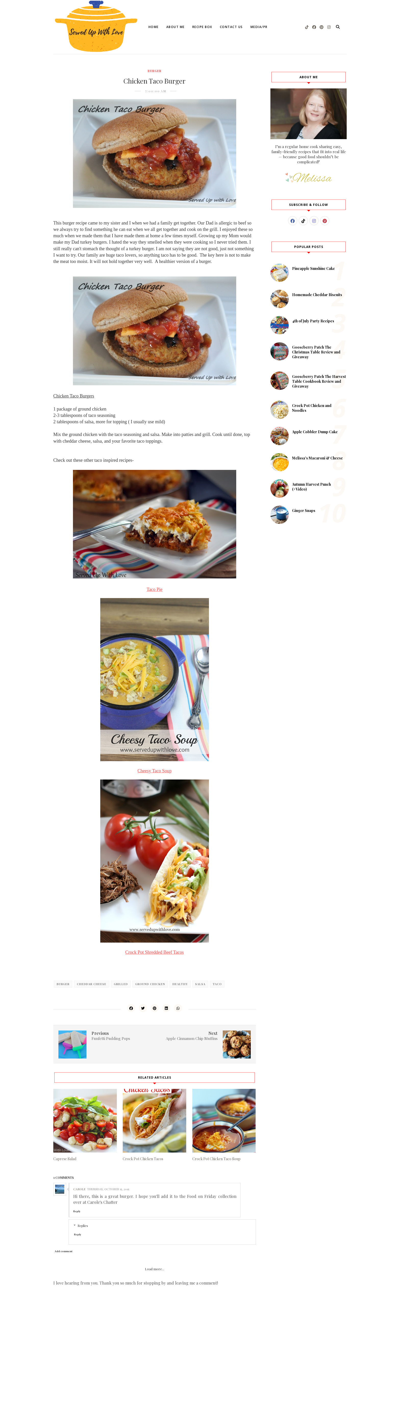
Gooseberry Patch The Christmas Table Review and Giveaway (316, 352)
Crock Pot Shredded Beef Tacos (154, 952)
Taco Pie (154, 589)
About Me (175, 27)
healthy (180, 984)
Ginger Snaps (303, 510)
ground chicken (150, 984)
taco (217, 984)
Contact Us (231, 27)
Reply (76, 1211)
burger (154, 71)
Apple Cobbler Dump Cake (315, 431)
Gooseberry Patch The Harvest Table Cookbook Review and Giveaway (319, 381)
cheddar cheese (91, 984)
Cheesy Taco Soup (154, 770)
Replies (83, 1225)
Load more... (154, 1269)
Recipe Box (202, 27)
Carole (79, 1189)
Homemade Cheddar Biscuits (317, 294)
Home (153, 27)
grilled (121, 984)
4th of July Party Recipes (313, 321)
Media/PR (259, 27)
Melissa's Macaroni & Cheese (317, 458)
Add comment (63, 1251)
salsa (200, 984)
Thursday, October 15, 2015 (108, 1189)
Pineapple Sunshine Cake (313, 268)
